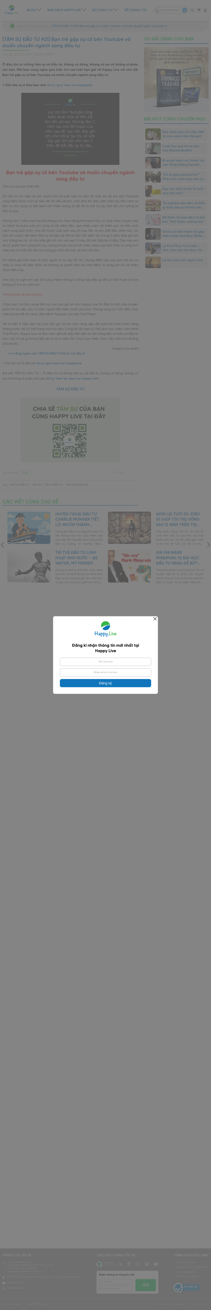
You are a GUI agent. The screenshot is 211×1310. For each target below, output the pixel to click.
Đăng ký (105, 683)
